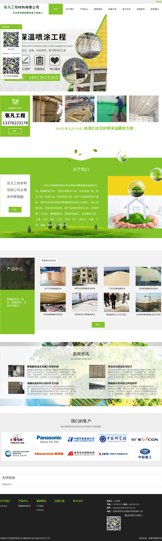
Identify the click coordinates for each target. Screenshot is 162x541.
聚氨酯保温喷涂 (49, 260)
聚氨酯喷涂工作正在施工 (116, 315)
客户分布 (127, 9)
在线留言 (141, 9)
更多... (15, 131)
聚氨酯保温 (7, 484)
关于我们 (70, 9)
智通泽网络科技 (155, 538)
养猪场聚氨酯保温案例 (53, 314)
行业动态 (40, 510)
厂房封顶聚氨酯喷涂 (116, 289)
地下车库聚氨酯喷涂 (52, 289)
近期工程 (112, 9)
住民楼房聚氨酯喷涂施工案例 (148, 315)
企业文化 (3, 506)
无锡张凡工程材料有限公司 (11, 538)
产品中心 (84, 9)
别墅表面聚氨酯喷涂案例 (84, 288)
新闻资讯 (98, 9)
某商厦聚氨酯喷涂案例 (148, 289)
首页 (56, 9)
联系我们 (155, 9)
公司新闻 (40, 506)
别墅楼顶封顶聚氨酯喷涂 (84, 314)
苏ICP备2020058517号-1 (41, 538)
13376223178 (15, 54)
